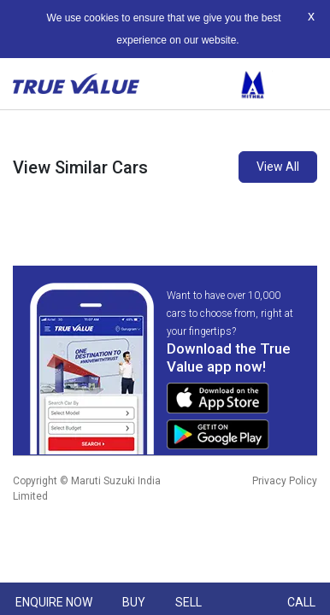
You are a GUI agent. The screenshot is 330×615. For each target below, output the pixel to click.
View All (277, 166)
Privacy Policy (284, 481)
